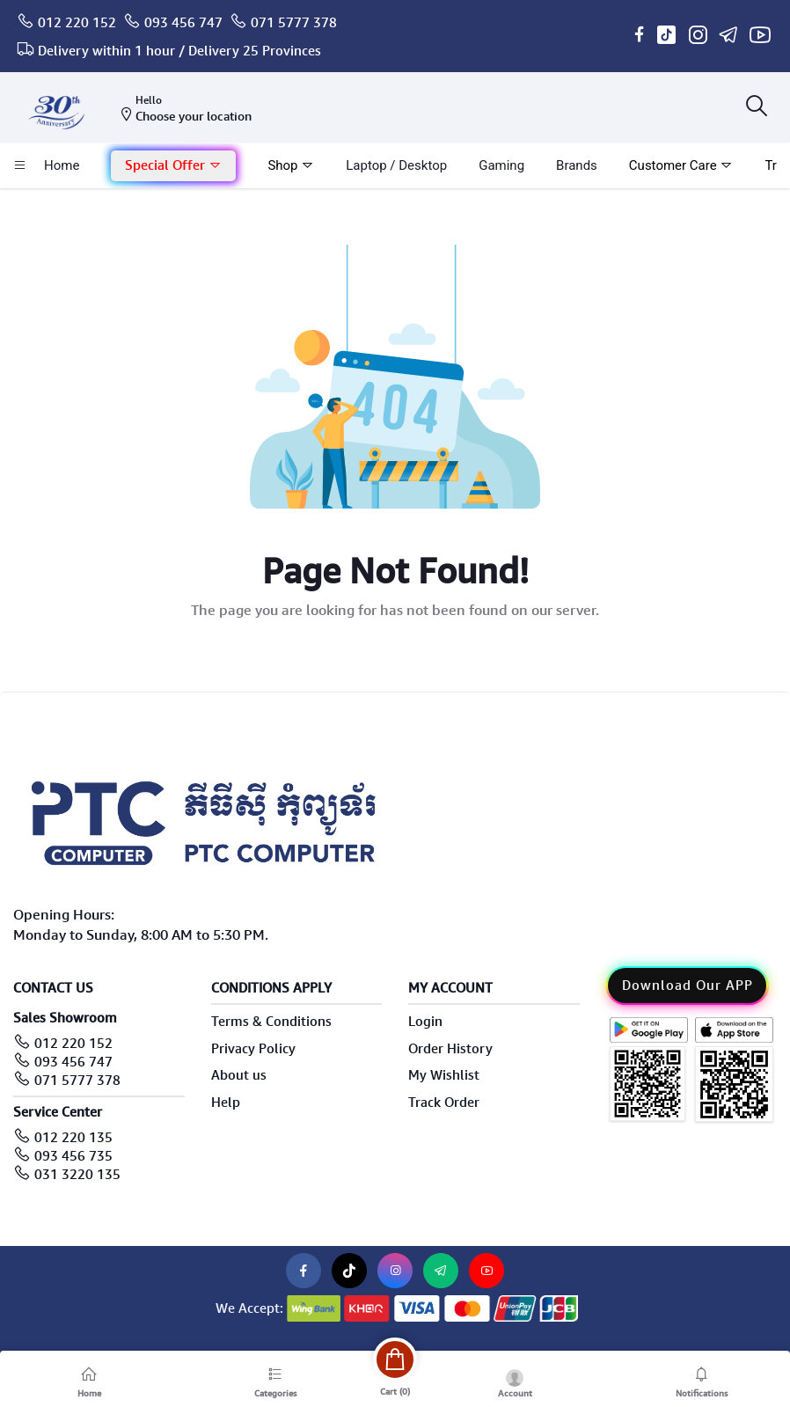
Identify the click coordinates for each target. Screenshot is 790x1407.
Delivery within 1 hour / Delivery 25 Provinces (179, 51)
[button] (173, 165)
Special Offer (173, 165)
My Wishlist (443, 1075)
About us (239, 1075)
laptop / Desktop (396, 165)
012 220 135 (73, 1138)
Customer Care (681, 165)
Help (225, 1102)
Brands (576, 165)
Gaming (501, 165)
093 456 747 (183, 23)
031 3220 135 (77, 1174)
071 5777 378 (294, 23)
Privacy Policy (253, 1049)
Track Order (443, 1102)
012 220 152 (77, 23)
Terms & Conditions (271, 1021)
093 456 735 (73, 1156)
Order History (450, 1049)
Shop (290, 165)
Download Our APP (687, 985)
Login (425, 1021)
